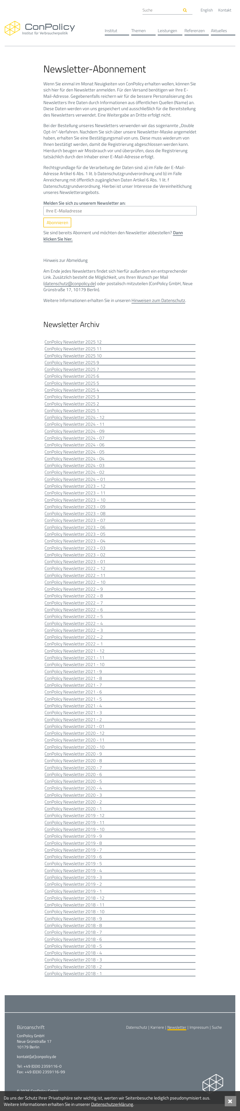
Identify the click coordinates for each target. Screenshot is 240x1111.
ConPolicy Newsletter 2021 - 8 (73, 682)
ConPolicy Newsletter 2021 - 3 (73, 717)
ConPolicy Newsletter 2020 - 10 (75, 751)
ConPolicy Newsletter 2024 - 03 (75, 467)
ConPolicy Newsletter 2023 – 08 (75, 515)
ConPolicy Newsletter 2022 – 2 (74, 640)
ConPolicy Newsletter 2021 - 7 (73, 689)
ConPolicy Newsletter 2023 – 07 (75, 523)
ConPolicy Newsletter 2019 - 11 (75, 828)
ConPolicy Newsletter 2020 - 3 (73, 800)
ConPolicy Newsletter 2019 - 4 (73, 876)
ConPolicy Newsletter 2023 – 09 (75, 508)
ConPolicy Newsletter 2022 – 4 (74, 626)
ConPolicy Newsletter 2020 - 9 (73, 758)
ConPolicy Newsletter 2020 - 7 (73, 772)
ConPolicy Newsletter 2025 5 (72, 384)
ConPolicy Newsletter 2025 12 (73, 342)
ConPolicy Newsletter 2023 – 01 (75, 564)
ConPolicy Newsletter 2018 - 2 (73, 973)
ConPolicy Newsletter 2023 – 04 (75, 543)
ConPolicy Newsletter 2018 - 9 (73, 925)
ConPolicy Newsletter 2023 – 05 (75, 536)
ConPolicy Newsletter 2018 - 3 (73, 967)
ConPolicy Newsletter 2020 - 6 (73, 779)
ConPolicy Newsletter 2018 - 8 (73, 932)
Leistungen (167, 30)
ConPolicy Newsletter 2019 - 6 (73, 862)
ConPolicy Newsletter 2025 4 (72, 391)
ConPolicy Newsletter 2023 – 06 (75, 529)
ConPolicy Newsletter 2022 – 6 (74, 613)
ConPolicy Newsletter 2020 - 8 (73, 765)
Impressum (199, 1034)
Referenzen (194, 30)
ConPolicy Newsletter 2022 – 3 (74, 633)
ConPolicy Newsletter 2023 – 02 (75, 557)
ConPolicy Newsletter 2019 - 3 (73, 883)
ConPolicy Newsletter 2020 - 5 (73, 786)
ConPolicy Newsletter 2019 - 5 (73, 869)
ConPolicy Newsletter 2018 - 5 (73, 952)
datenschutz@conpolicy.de (70, 283)
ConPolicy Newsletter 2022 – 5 (74, 620)
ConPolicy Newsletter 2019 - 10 (75, 835)
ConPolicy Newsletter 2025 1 (72, 411)
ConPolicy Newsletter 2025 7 (72, 370)
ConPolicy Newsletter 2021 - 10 (75, 668)
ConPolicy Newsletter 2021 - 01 (75, 730)
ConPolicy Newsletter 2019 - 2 (73, 890)
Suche (217, 1034)
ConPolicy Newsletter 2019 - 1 (73, 897)
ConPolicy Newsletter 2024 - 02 (75, 474)
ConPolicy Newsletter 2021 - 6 (73, 696)
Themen (138, 30)
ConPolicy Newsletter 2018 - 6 (73, 946)
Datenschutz (136, 1034)
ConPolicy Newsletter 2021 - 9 (73, 675)
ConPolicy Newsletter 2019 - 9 (73, 842)
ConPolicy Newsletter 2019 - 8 (73, 848)
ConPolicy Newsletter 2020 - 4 (73, 793)
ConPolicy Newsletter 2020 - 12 (75, 737)
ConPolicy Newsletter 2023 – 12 (75, 488)
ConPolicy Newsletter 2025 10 (73, 356)
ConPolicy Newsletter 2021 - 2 (73, 724)
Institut (111, 30)
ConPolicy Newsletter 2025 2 (72, 404)
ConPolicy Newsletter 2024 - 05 (75, 453)
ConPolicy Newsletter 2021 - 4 (73, 710)
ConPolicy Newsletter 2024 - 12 (75, 418)
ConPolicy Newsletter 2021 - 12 (75, 654)
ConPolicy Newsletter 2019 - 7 (73, 855)
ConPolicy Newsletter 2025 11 (73, 349)
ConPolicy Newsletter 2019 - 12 (75, 821)
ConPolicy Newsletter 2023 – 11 (75, 495)
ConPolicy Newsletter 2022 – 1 (74, 647)
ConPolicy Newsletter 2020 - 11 (75, 745)
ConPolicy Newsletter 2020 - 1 (73, 814)
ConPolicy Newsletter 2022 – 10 (75, 585)
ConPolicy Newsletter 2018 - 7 (73, 939)
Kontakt (224, 10)
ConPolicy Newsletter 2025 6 (72, 377)
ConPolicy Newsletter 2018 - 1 (73, 980)
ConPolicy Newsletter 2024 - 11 (75, 425)
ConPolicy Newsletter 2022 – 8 (74, 599)
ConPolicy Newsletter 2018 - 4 (73, 960)
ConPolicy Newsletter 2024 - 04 (75, 460)
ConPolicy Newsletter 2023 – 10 (75, 502)
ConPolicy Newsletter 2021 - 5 (73, 703)
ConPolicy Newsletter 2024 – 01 (75, 481)
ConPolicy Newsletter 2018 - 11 (75, 911)
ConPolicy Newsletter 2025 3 (72, 398)
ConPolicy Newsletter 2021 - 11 (75, 661)
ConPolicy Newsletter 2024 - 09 (75, 432)
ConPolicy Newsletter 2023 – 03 (75, 550)
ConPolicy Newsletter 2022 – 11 (75, 578)
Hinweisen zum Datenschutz (158, 300)
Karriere (157, 1034)
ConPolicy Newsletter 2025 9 (72, 363)
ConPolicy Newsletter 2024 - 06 (75, 446)
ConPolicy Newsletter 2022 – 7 (74, 606)
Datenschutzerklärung (112, 1104)
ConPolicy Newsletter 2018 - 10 (75, 918)
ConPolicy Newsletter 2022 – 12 (75, 571)
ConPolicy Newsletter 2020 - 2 (73, 807)
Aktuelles (219, 30)
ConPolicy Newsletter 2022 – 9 (74, 592)
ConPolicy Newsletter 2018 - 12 (75, 904)
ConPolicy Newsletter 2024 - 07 (75, 439)
